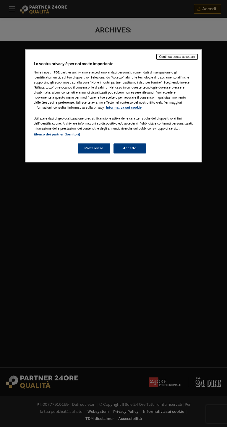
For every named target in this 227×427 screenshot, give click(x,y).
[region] (113, 105)
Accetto (130, 148)
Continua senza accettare (177, 56)
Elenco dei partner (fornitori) (57, 134)
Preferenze (94, 148)
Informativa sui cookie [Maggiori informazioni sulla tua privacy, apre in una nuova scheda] (124, 107)
